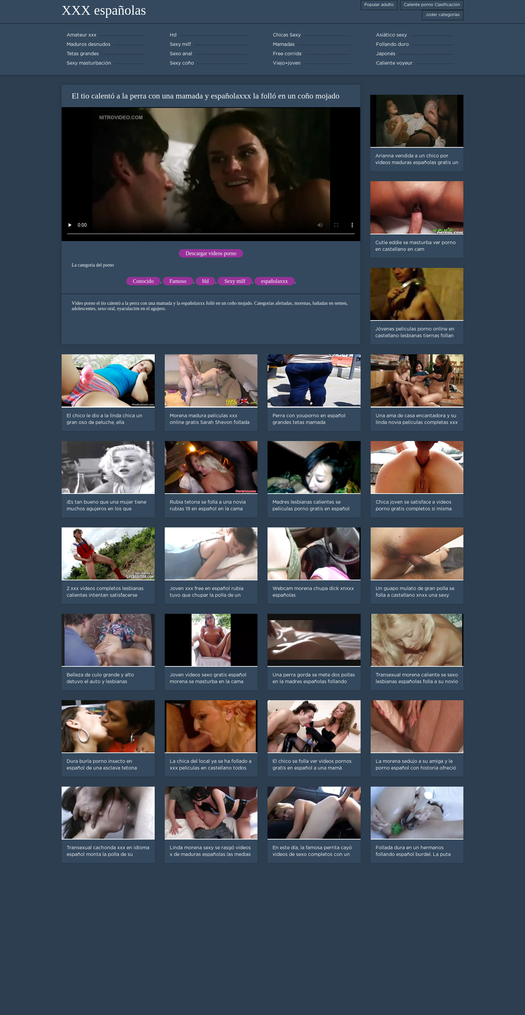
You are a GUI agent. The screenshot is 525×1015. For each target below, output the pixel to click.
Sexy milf (234, 281)
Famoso (177, 281)
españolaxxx (274, 281)
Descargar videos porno (210, 253)
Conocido (143, 281)
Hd (205, 281)
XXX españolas (104, 10)
